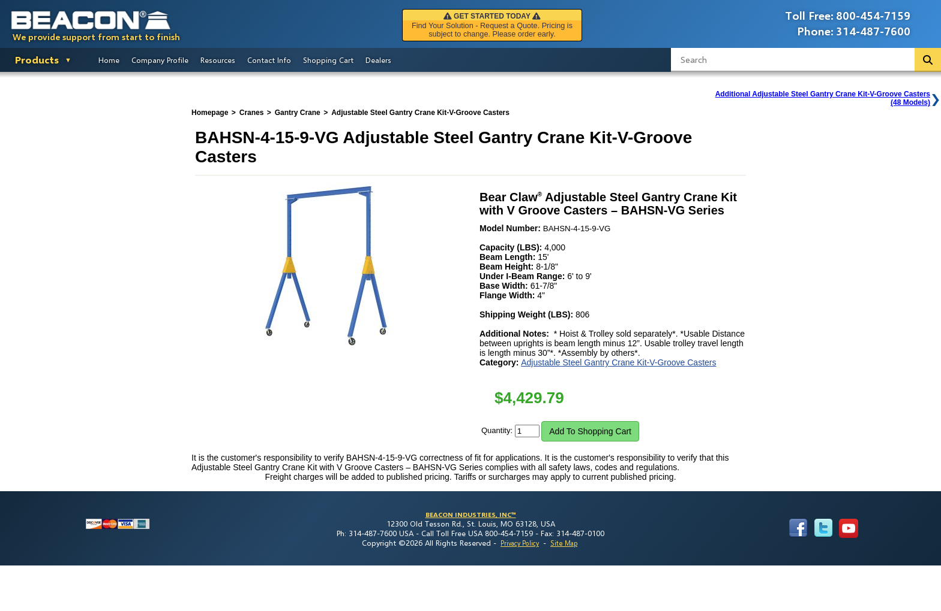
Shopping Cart (328, 60)
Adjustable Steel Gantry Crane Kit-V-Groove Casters (618, 362)
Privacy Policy (520, 543)
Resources (217, 60)
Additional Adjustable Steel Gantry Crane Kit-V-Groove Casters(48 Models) (822, 98)
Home (108, 60)
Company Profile (159, 60)
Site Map (563, 543)
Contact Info (269, 60)
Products (37, 59)
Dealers (378, 60)
